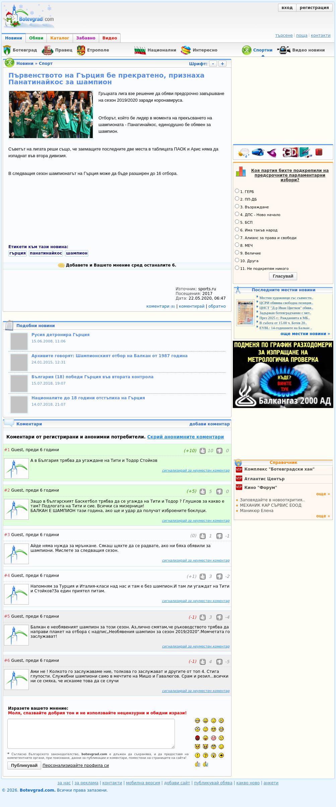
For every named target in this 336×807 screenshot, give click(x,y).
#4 (7, 575)
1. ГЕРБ (244, 191)
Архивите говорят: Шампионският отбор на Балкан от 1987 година (109, 356)
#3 (7, 534)
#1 (7, 449)
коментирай (192, 306)
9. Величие (248, 253)
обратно (217, 306)
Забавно (85, 38)
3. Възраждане (252, 206)
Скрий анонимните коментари (185, 436)
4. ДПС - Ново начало (257, 214)
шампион (76, 253)
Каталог (59, 38)
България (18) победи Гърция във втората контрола (92, 377)
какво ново (248, 783)
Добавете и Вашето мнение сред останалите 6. (117, 265)
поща (302, 35)
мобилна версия (143, 783)
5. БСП (244, 222)
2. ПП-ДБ (246, 199)
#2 (7, 490)
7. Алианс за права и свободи (265, 237)
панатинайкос (46, 253)
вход (287, 7)
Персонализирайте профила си (76, 765)
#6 (7, 660)
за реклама (86, 783)
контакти (321, 35)
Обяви (36, 38)
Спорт (46, 63)
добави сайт (177, 783)
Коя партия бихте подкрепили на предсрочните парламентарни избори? (290, 175)
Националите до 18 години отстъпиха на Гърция (88, 398)
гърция (17, 253)
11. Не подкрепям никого (262, 268)
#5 (7, 616)
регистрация (314, 7)
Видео (110, 38)
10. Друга (247, 260)
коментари (161, 306)
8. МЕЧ (244, 245)
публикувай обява (213, 783)
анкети (271, 783)
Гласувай (283, 276)
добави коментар (209, 424)
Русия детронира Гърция (60, 334)
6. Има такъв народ (256, 229)
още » (323, 494)
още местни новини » (305, 333)
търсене (284, 35)
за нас (64, 783)
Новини (13, 38)
